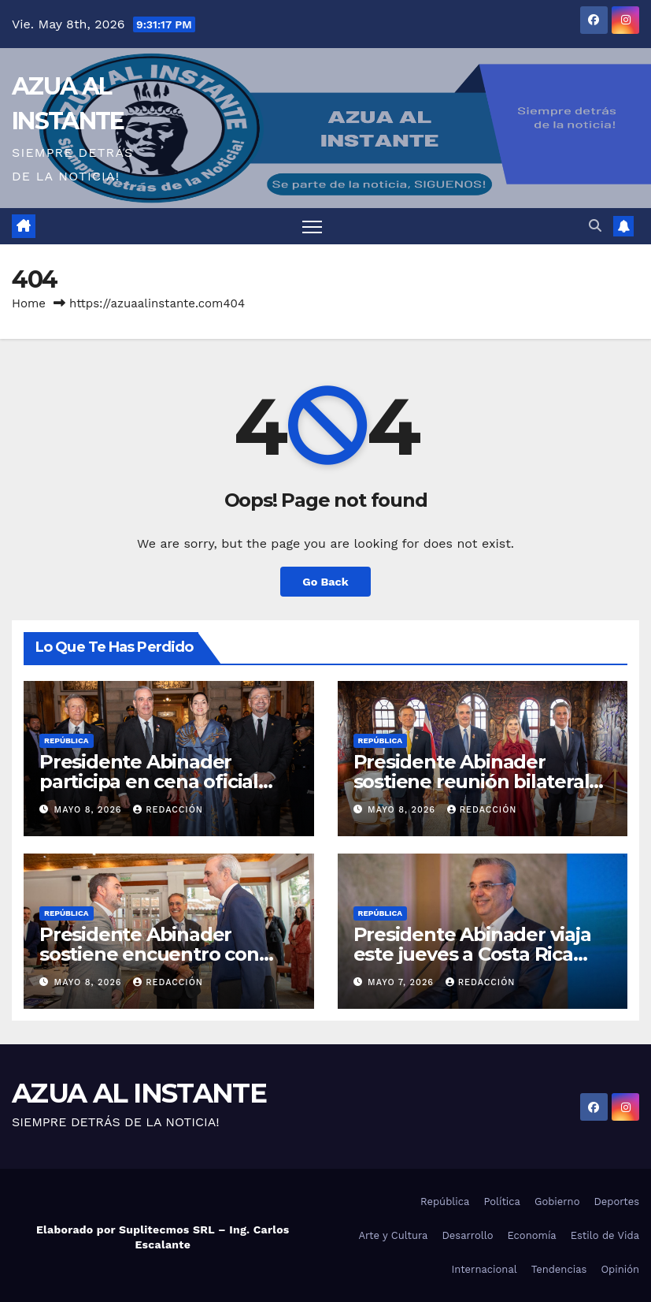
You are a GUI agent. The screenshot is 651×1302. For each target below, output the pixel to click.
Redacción (168, 810)
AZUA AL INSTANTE (139, 1093)
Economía (532, 1235)
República (66, 740)
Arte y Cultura (392, 1235)
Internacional (483, 1269)
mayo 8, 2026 (90, 810)
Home (29, 303)
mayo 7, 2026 (403, 982)
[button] (595, 225)
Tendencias (559, 1269)
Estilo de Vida (605, 1235)
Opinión (620, 1269)
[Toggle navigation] (312, 226)
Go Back (325, 581)
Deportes (616, 1201)
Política (501, 1201)
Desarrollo (467, 1235)
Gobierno (556, 1201)
